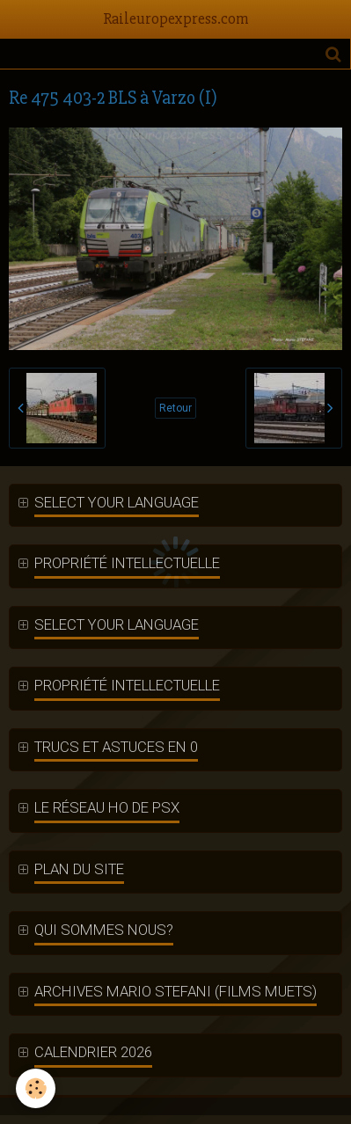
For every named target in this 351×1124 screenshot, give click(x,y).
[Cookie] (35, 1088)
